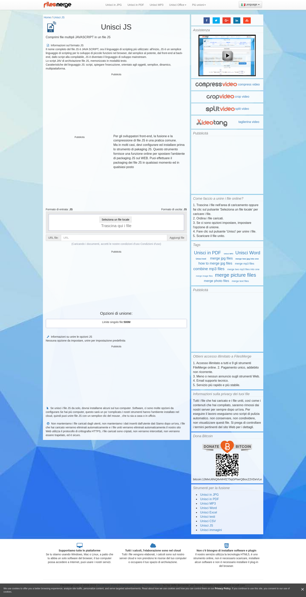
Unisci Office (177, 4)
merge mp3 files (244, 263)
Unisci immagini (211, 530)
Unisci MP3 (157, 4)
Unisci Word (247, 252)
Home (47, 17)
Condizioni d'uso (150, 243)
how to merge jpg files (215, 263)
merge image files (204, 276)
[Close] (302, 589)
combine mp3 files (208, 269)
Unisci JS (59, 17)
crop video (227, 96)
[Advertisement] (116, 104)
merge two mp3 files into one (243, 269)
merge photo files (216, 281)
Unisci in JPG (114, 4)
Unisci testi (201, 259)
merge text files (240, 281)
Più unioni (199, 4)
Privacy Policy (222, 588)
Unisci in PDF (136, 4)
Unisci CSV (208, 521)
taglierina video (227, 121)
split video (227, 108)
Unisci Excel (208, 512)
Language (250, 5)
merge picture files (235, 275)
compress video (227, 84)
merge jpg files (221, 258)
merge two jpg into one (247, 259)
